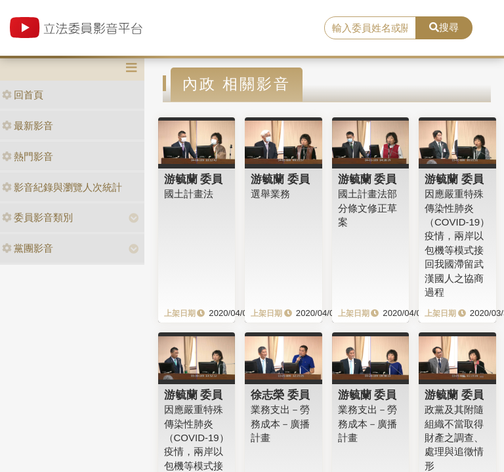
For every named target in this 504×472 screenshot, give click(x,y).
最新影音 (27, 125)
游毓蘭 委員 (193, 179)
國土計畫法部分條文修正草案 (367, 207)
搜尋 (444, 27)
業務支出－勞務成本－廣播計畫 (280, 423)
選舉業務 (270, 193)
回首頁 (22, 94)
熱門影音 (27, 156)
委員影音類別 (37, 217)
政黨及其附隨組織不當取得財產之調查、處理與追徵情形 (454, 437)
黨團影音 (27, 248)
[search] (370, 28)
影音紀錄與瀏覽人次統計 (62, 187)
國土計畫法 (188, 193)
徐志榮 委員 (280, 395)
